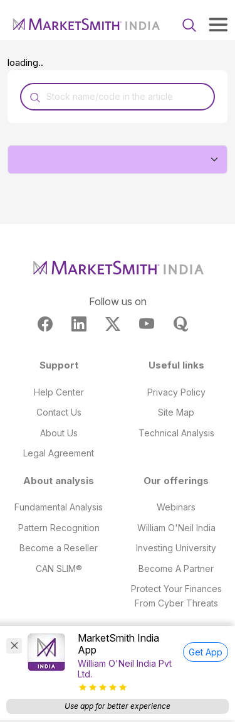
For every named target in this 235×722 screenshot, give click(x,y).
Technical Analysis (176, 433)
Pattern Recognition (59, 527)
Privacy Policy (176, 392)
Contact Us (58, 412)
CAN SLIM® (59, 568)
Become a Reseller (58, 547)
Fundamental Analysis (58, 507)
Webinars (176, 507)
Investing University (176, 547)
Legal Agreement (58, 453)
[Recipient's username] (117, 96)
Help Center (59, 392)
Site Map (176, 412)
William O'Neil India (176, 527)
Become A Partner (176, 568)
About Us (59, 433)
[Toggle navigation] (218, 24)
